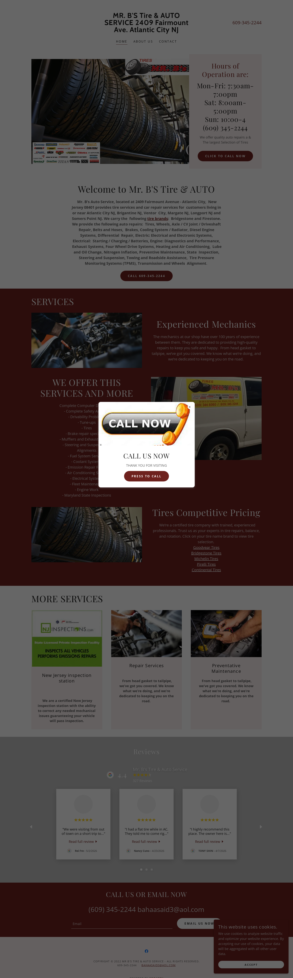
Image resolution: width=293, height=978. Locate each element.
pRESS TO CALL (146, 476)
